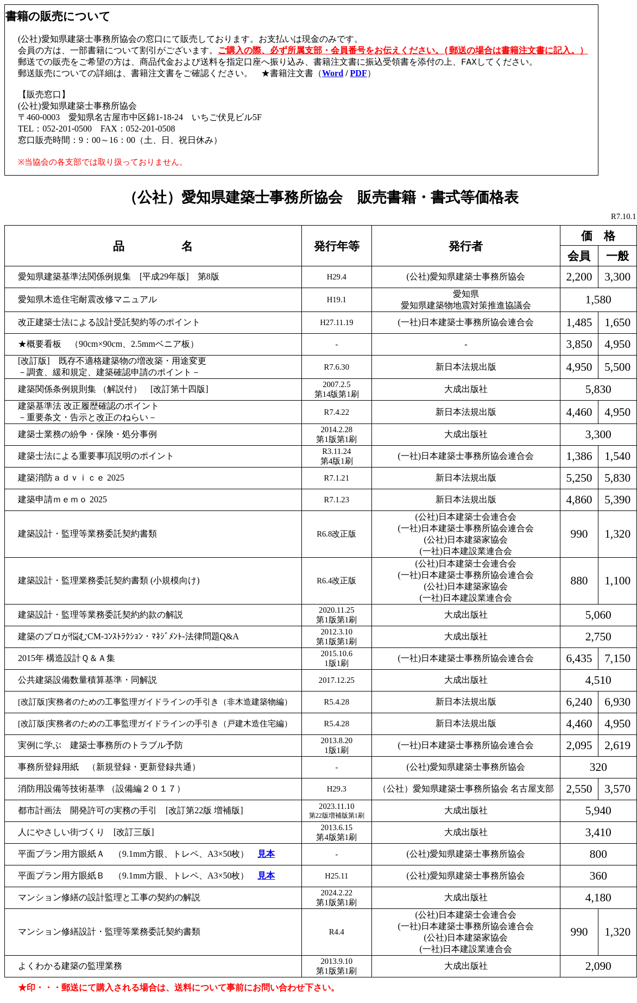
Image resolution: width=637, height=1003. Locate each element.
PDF (358, 74)
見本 (266, 853)
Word (332, 74)
